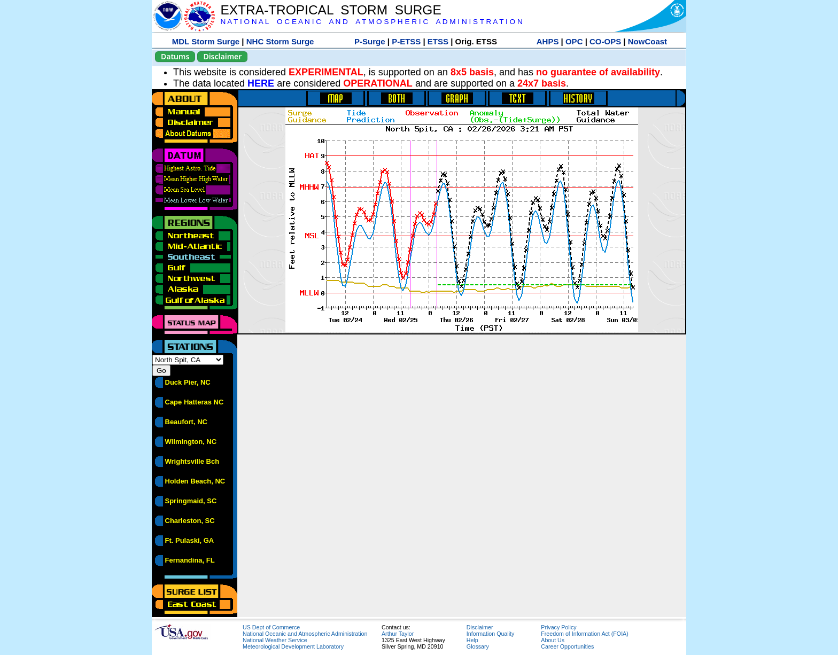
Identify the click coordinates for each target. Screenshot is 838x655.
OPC (574, 41)
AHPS (548, 41)
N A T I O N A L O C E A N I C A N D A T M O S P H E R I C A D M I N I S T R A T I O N (371, 22)
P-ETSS (406, 41)
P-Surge (369, 41)
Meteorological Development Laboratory (293, 646)
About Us (552, 640)
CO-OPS (605, 41)
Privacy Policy (558, 627)
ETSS (438, 41)
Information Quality (490, 633)
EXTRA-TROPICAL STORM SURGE (330, 10)
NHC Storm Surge (280, 41)
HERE (260, 83)
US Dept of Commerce (271, 627)
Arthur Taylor (398, 633)
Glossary (478, 646)
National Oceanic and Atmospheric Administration (305, 633)
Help (472, 640)
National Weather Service (275, 640)
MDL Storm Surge (205, 41)
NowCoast (647, 41)
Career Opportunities (567, 646)
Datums (175, 56)
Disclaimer (222, 56)
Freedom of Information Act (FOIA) (584, 633)
